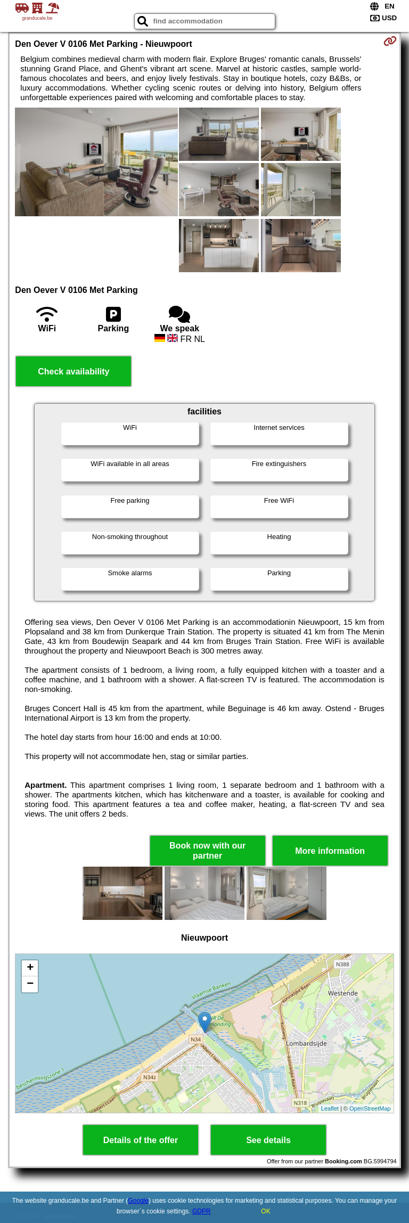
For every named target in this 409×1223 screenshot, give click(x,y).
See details (268, 1140)
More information (330, 850)
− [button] (30, 984)
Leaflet (330, 1108)
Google (138, 1200)
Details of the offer (140, 1140)
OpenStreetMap (370, 1108)
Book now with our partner (207, 850)
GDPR (201, 1211)
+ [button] (30, 968)
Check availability (73, 371)
